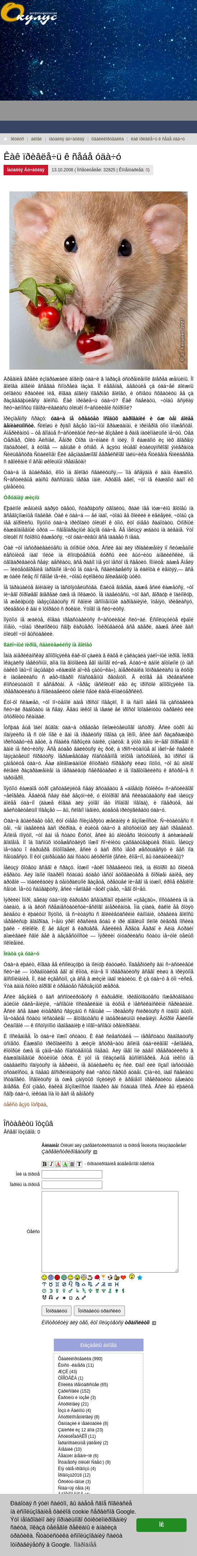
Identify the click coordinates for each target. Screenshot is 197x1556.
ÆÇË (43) (67, 1387)
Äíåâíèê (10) (70, 1465)
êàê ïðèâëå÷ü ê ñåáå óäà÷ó (158, 139)
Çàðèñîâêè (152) (74, 1407)
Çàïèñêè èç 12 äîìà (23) (80, 1446)
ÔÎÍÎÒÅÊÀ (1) (71, 1394)
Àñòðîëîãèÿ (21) (73, 1420)
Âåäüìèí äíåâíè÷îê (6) (78, 1471)
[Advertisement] (57, 76)
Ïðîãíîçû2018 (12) (74, 1491)
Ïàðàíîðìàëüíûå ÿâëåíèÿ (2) (83, 1459)
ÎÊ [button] (161, 1525)
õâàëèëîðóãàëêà (108, 139)
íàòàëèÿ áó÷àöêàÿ (66, 139)
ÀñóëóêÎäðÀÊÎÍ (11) (77, 1452)
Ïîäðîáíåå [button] (85, 1545)
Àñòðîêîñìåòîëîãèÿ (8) (78, 1433)
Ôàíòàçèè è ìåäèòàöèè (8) (83, 1439)
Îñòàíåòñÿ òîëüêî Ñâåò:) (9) (84, 1478)
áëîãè (36, 139)
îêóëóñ (17, 139)
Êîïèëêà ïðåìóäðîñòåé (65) (83, 1400)
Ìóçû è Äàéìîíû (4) (74, 1426)
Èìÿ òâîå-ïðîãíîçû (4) (77, 1484)
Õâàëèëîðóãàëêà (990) (80, 1374)
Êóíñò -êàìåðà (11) (76, 1381)
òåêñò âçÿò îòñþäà (25, 1104)
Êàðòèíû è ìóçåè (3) (77, 1413)
